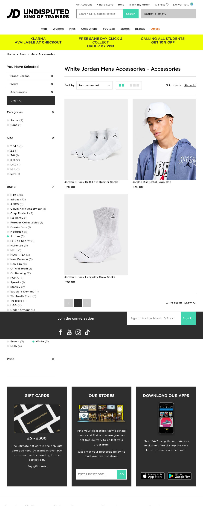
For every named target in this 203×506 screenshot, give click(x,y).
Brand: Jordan (31, 76)
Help (121, 4)
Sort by (69, 85)
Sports (125, 28)
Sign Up (188, 318)
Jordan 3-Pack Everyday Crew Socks (89, 277)
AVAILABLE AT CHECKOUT (38, 40)
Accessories (31, 92)
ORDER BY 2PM (100, 42)
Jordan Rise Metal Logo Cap (152, 182)
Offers (155, 28)
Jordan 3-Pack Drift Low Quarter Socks (91, 182)
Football (109, 28)
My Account (84, 4)
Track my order (139, 4)
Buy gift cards (36, 466)
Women (58, 28)
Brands (140, 28)
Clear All (16, 100)
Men (44, 28)
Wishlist (159, 4)
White (31, 84)
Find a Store (105, 4)
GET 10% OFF (163, 40)
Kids (72, 28)
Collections (89, 28)
